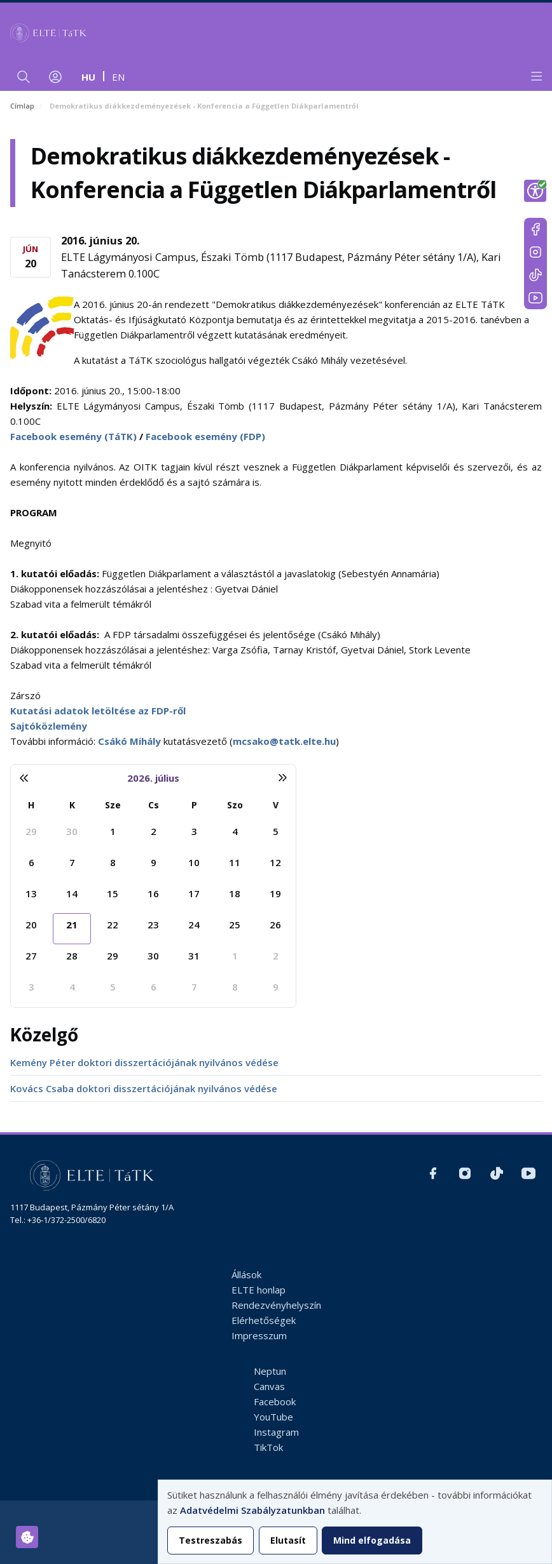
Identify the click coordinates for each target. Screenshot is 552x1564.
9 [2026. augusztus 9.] (276, 986)
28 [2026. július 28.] (72, 955)
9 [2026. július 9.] (153, 862)
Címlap (22, 105)
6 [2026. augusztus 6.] (153, 986)
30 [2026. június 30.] (72, 831)
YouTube (273, 1416)
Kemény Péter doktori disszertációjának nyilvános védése (144, 1062)
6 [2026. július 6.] (31, 862)
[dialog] (355, 1522)
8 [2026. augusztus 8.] (235, 986)
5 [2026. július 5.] (276, 831)
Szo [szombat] (235, 805)
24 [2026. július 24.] (194, 924)
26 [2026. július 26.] (275, 924)
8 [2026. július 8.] (113, 862)
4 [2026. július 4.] (235, 831)
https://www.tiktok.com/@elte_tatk (535, 275)
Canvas (269, 1386)
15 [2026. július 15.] (112, 893)
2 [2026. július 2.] (153, 831)
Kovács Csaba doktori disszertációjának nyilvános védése (143, 1088)
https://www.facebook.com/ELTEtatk (535, 229)
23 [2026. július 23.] (153, 924)
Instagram (276, 1432)
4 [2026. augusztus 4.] (72, 986)
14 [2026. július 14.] (72, 893)
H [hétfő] (31, 805)
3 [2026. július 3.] (194, 831)
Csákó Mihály (129, 741)
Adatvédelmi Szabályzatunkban (252, 1510)
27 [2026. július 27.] (31, 955)
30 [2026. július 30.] (153, 955)
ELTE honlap (258, 1289)
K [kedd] (72, 805)
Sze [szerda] (113, 805)
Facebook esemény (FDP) (205, 436)
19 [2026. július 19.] (275, 893)
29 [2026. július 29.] (112, 955)
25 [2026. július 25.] (234, 924)
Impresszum (259, 1335)
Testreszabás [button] (210, 1540)
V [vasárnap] (276, 805)
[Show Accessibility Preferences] (535, 191)
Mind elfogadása (372, 1540)
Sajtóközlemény (48, 725)
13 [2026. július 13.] (31, 893)
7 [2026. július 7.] (72, 862)
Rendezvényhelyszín (276, 1305)
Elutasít (288, 1540)
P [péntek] (194, 805)
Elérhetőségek (263, 1320)
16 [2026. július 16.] (153, 893)
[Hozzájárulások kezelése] (27, 1537)
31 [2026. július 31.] (194, 955)
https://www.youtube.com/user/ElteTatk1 (535, 297)
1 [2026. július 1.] (113, 831)
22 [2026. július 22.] (112, 924)
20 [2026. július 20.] (31, 924)
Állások (246, 1274)
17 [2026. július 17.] (194, 893)
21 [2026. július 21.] (72, 924)
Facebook (275, 1401)
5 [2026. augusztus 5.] (113, 986)
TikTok (268, 1447)
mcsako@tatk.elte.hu (284, 741)
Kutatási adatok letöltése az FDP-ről (98, 710)
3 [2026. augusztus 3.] (31, 986)
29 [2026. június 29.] (31, 831)
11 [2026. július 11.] (234, 862)
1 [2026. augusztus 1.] (235, 955)
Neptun (270, 1371)
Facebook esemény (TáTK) (73, 436)
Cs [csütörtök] (153, 805)
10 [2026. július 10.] (194, 862)
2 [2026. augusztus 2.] (276, 955)
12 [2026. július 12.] (275, 862)
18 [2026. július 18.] (234, 893)
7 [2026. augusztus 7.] (194, 986)
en (118, 76)
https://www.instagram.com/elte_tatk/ (535, 252)
